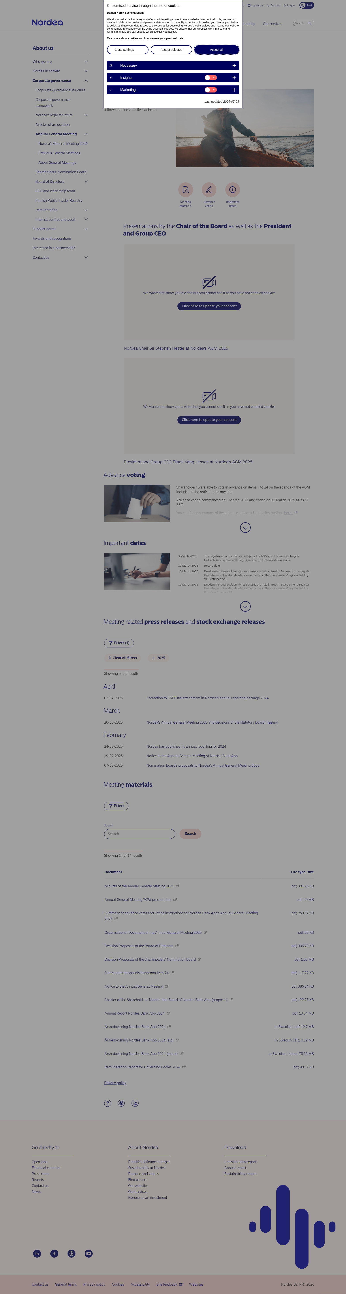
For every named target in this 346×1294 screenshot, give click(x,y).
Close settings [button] (124, 49)
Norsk (120, 12)
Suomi (140, 12)
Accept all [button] (217, 49)
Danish (111, 12)
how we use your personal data (163, 38)
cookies (133, 38)
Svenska (130, 12)
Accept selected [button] (171, 49)
